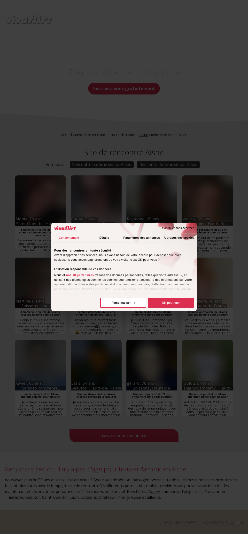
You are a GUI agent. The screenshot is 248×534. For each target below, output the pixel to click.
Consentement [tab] (69, 237)
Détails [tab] (104, 237)
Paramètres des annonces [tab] (141, 237)
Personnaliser (123, 302)
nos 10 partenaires (80, 275)
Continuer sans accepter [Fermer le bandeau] (178, 228)
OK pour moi (171, 302)
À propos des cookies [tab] (179, 237)
